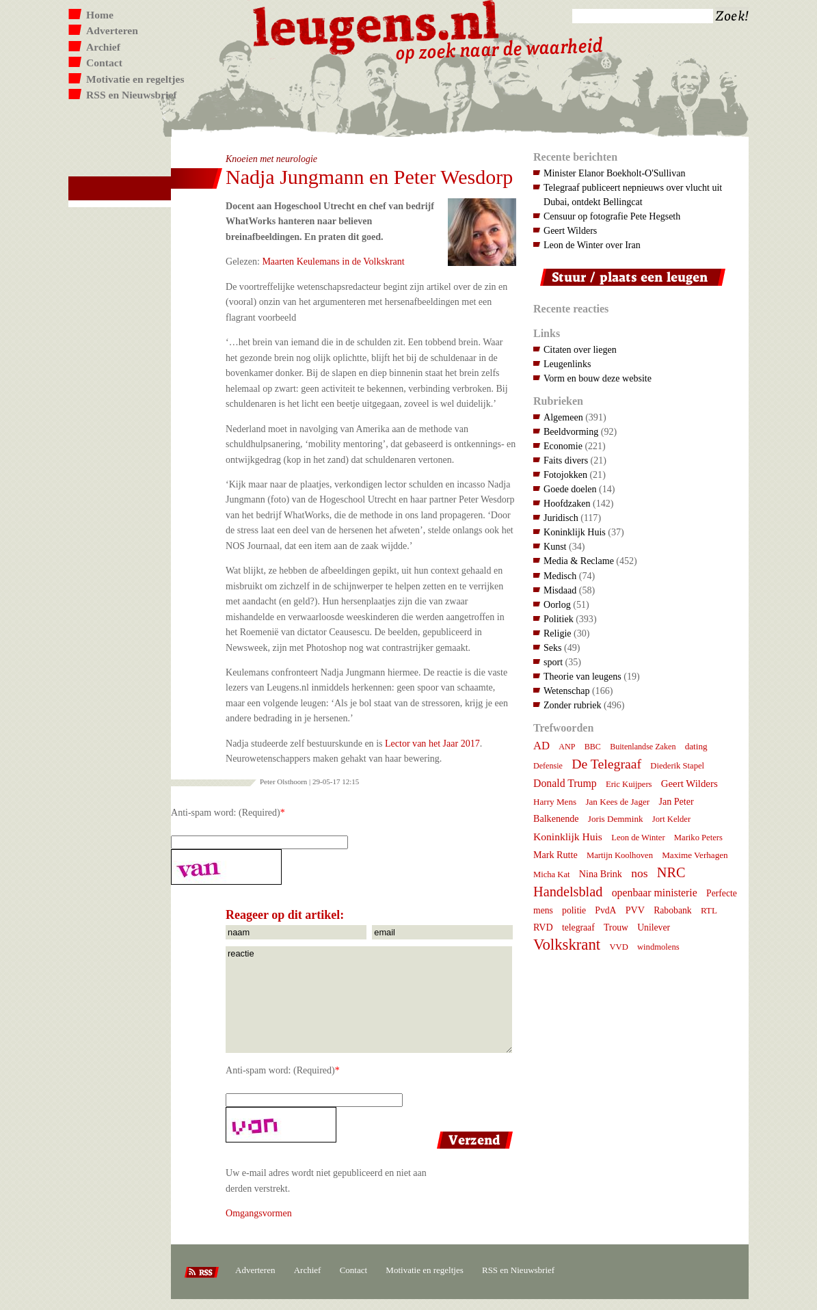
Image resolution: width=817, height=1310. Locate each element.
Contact (104, 62)
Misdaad (560, 590)
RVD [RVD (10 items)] (543, 927)
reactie (369, 999)
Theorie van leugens (582, 676)
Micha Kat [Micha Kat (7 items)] (551, 874)
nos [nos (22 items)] (639, 873)
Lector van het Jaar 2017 (432, 743)
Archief (103, 47)
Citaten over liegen (580, 349)
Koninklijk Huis (575, 531)
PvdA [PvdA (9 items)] (605, 910)
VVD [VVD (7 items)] (618, 947)
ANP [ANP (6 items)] (567, 746)
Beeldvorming (571, 431)
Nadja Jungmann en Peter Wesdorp (369, 176)
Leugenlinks (567, 363)
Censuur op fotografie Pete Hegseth (612, 216)
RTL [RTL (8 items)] (709, 910)
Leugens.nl (376, 25)
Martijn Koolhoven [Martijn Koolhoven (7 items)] (620, 855)
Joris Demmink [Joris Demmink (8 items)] (615, 819)
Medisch (560, 575)
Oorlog (557, 604)
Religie (558, 633)
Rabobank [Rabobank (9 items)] (672, 910)
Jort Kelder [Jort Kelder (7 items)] (671, 819)
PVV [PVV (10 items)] (635, 910)
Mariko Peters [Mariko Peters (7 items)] (698, 837)
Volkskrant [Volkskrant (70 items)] (566, 944)
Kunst (555, 546)
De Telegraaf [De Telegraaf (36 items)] (606, 763)
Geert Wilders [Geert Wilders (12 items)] (689, 783)
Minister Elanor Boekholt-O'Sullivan (615, 173)
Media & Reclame (579, 560)
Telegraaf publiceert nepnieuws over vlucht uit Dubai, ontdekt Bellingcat (633, 194)
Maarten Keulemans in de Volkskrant (333, 261)
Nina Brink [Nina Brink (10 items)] (600, 873)
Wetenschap (566, 690)
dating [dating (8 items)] (696, 746)
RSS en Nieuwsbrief (131, 95)
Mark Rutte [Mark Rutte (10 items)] (555, 854)
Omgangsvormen (259, 1212)
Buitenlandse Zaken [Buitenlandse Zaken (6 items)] (642, 746)
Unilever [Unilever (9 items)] (653, 927)
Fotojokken (565, 474)
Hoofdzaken (567, 503)
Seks (553, 647)
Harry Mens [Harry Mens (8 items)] (554, 802)
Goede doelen (570, 488)
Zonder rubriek (573, 704)
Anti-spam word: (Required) (225, 812)
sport (553, 661)
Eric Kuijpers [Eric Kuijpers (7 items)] (629, 784)
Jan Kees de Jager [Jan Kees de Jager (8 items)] (617, 802)
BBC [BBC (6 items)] (593, 746)
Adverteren (112, 30)
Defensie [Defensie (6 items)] (548, 766)
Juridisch (561, 517)
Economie (563, 445)
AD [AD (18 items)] (541, 745)
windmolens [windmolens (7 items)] (658, 947)
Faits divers (566, 460)
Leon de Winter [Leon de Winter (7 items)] (638, 837)
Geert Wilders (570, 230)
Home (99, 15)
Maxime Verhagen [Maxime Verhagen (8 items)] (694, 855)
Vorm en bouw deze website (598, 378)
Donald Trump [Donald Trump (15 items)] (565, 783)
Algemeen (563, 417)
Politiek (559, 618)
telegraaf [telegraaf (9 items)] (578, 927)
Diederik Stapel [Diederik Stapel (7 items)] (677, 766)
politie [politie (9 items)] (574, 910)
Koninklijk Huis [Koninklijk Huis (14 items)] (567, 836)
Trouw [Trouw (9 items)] (616, 927)
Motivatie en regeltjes (135, 79)
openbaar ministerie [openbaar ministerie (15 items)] (654, 892)
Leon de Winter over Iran (592, 244)
